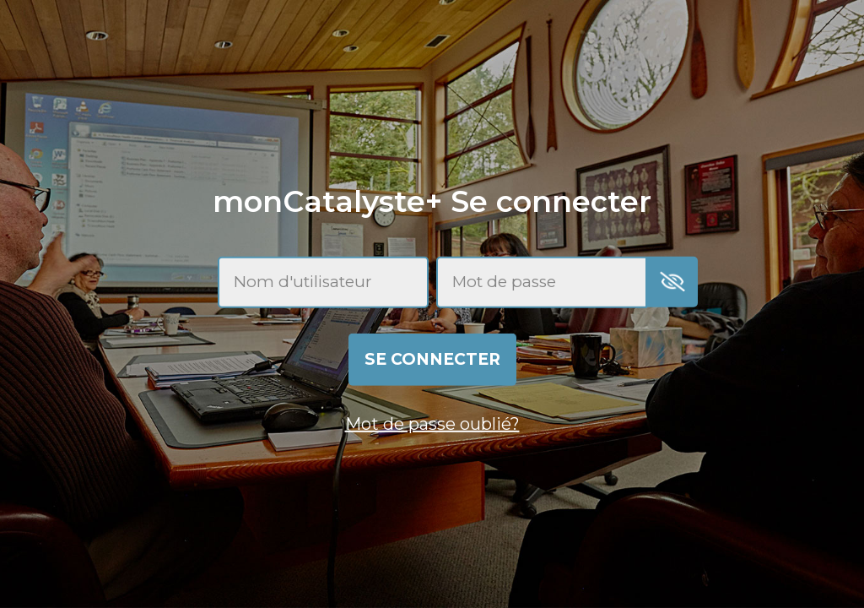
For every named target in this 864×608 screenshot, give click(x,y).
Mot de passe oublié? (432, 424)
